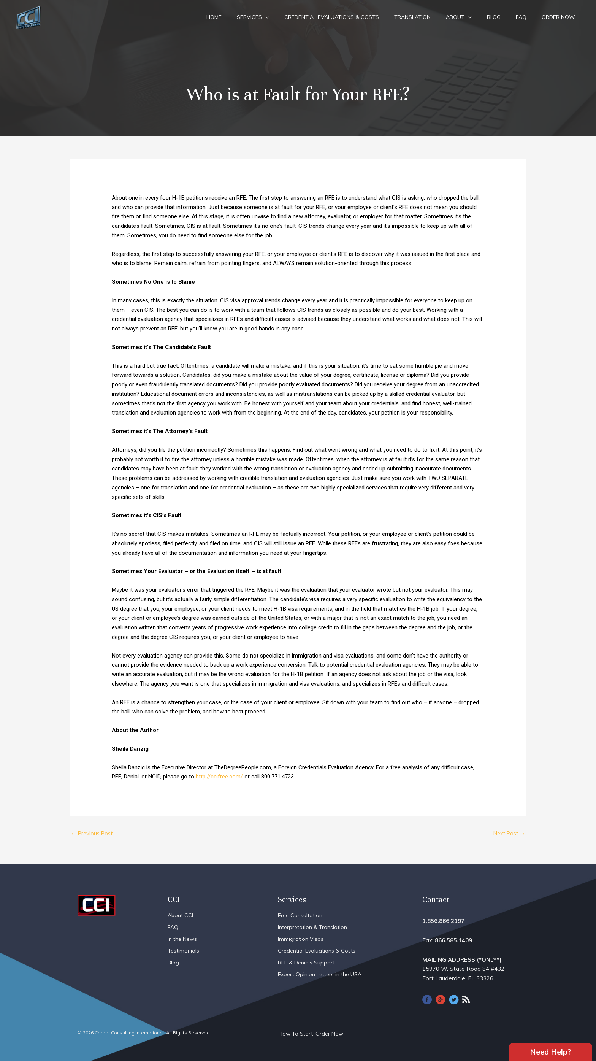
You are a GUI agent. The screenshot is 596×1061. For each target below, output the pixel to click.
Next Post (508, 833)
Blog (494, 17)
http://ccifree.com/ (219, 776)
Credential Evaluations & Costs (331, 17)
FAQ (521, 17)
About (455, 17)
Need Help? (550, 1051)
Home (214, 17)
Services (249, 17)
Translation (412, 17)
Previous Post (93, 833)
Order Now (558, 17)
